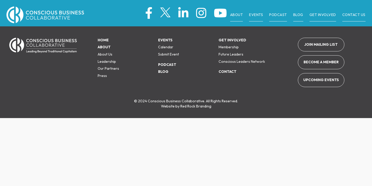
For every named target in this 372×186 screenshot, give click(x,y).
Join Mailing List (321, 44)
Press (102, 75)
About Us (105, 54)
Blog (163, 71)
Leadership (107, 61)
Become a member (321, 62)
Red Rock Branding (195, 106)
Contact (227, 71)
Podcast (167, 64)
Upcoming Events (321, 80)
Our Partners (108, 68)
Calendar (165, 47)
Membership (229, 47)
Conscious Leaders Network (242, 61)
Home (103, 40)
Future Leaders (231, 54)
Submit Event (168, 54)
